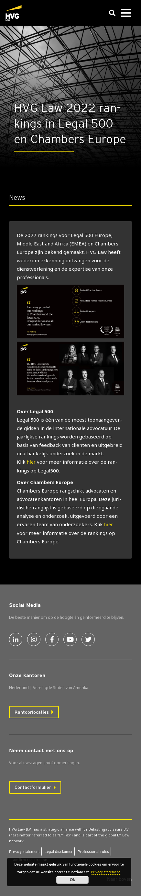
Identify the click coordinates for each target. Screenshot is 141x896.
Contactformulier (33, 787)
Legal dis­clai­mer (59, 851)
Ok (72, 880)
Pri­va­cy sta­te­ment (24, 851)
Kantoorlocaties (32, 712)
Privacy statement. (106, 872)
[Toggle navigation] (126, 13)
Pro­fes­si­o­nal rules (93, 851)
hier (31, 462)
